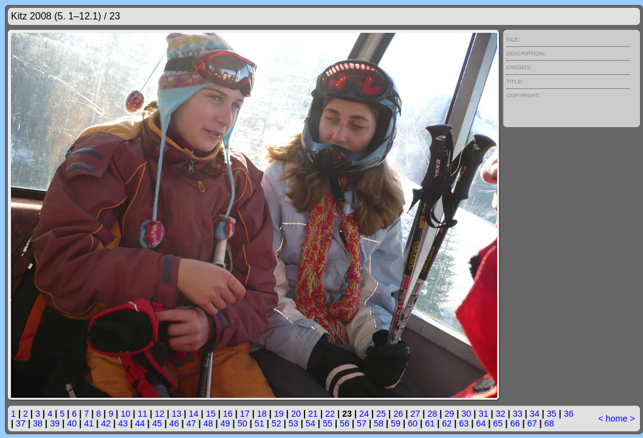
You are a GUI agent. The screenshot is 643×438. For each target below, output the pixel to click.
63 (464, 423)
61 (430, 423)
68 (549, 423)
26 (398, 414)
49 (225, 423)
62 (447, 423)
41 (89, 423)
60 (413, 423)
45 (157, 423)
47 (191, 423)
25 (381, 414)
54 (310, 423)
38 (38, 423)
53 (293, 423)
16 (228, 414)
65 (498, 423)
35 (552, 414)
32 (500, 414)
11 (142, 414)
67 (532, 423)
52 (276, 423)
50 (242, 423)
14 (194, 414)
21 (313, 414)
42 (106, 423)
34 (535, 414)
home (617, 418)
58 (378, 423)
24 (364, 414)
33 (517, 414)
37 (21, 423)
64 (481, 423)
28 (432, 414)
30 (466, 414)
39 (55, 423)
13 (177, 414)
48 (208, 423)
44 (140, 423)
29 (449, 414)
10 (125, 414)
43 (123, 423)
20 (296, 414)
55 (327, 423)
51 (259, 423)
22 (330, 414)
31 (483, 414)
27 (415, 414)
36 (569, 414)
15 (211, 414)
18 (262, 414)
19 (279, 414)
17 (245, 414)
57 (361, 423)
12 (160, 414)
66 (515, 423)
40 (72, 423)
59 (396, 423)
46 (174, 423)
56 (344, 423)
